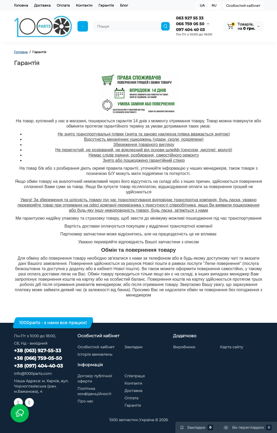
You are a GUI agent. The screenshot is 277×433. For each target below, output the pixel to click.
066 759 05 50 (190, 23)
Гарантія (106, 5)
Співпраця (134, 376)
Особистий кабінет (243, 5)
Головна (21, 5)
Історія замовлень (94, 354)
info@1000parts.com (33, 373)
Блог (124, 5)
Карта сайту (231, 347)
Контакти (84, 5)
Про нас (85, 401)
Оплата (63, 5)
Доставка (42, 5)
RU (214, 5)
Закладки (133, 347)
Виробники (184, 347)
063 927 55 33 (189, 18)
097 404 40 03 (190, 29)
